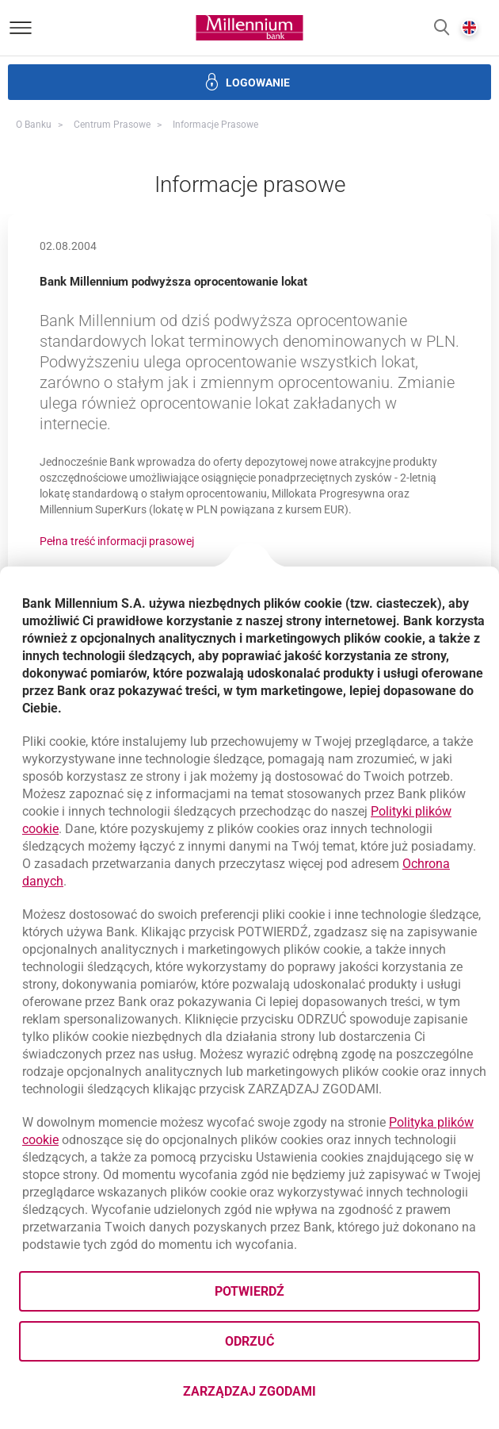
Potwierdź (249, 1291)
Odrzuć (249, 1341)
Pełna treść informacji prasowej (117, 541)
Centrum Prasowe (112, 124)
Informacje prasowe (215, 124)
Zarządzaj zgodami (312, 1396)
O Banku (33, 124)
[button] (441, 28)
